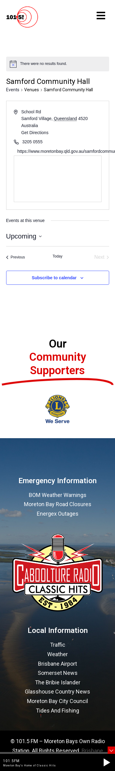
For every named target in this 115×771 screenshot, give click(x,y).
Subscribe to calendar (54, 277)
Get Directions (34, 132)
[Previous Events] (15, 257)
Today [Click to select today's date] (57, 256)
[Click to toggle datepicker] (24, 236)
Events (12, 89)
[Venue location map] (57, 179)
